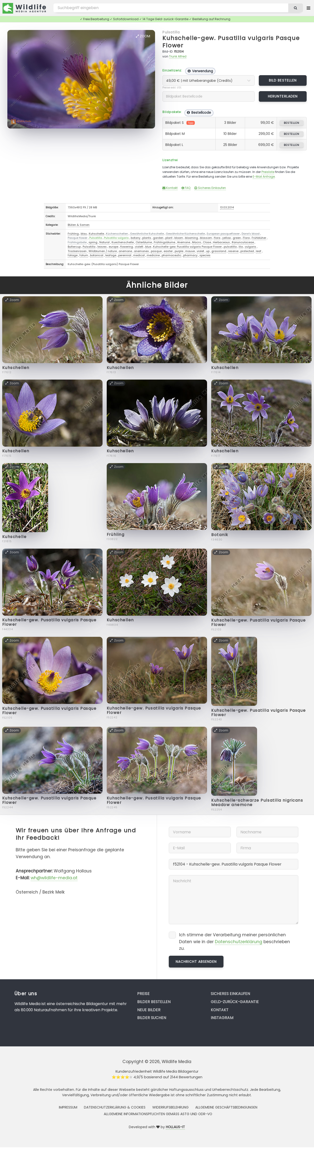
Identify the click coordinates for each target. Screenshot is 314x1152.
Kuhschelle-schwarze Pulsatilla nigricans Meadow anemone (257, 802)
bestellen (291, 123)
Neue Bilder (148, 1009)
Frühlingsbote (77, 242)
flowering (126, 247)
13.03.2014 (227, 207)
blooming (191, 238)
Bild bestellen (283, 80)
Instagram (222, 1017)
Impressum (68, 1107)
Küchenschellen (117, 234)
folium (83, 255)
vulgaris (250, 247)
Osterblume (144, 242)
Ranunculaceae (243, 242)
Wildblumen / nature (103, 251)
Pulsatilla (171, 32)
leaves (102, 247)
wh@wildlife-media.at (54, 878)
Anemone (183, 242)
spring (93, 242)
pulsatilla (230, 247)
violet (200, 251)
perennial (124, 255)
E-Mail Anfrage (264, 176)
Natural (104, 242)
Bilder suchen (151, 1017)
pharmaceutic (171, 255)
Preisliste (268, 172)
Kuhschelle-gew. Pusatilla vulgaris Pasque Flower (231, 41)
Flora (246, 238)
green (237, 238)
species (204, 255)
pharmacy (190, 255)
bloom (178, 238)
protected (247, 251)
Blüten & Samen (79, 225)
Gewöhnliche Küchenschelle (185, 234)
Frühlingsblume (164, 242)
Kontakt (170, 188)
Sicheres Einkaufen (210, 188)
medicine (153, 255)
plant (168, 238)
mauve (190, 251)
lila (241, 247)
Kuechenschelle (123, 242)
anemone (125, 251)
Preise (143, 993)
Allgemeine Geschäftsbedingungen (226, 1107)
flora (217, 238)
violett (139, 247)
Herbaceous (221, 242)
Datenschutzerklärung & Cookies (114, 1107)
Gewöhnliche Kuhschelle (147, 234)
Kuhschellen (15, 367)
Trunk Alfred (177, 56)
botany (135, 238)
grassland (218, 251)
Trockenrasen (77, 251)
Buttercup (74, 247)
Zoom (143, 36)
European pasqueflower (223, 234)
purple (179, 251)
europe (113, 247)
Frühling (73, 234)
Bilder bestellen (153, 1001)
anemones (141, 251)
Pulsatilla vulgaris (116, 238)
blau (84, 234)
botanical (96, 255)
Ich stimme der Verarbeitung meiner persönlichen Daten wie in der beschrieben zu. (234, 941)
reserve (233, 251)
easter (168, 251)
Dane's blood (251, 234)
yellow (226, 238)
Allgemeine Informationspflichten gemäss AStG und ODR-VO (158, 1113)
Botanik (219, 534)
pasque (156, 251)
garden (158, 238)
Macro (196, 242)
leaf (258, 251)
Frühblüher (259, 238)
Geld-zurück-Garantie (235, 1001)
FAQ (186, 188)
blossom (206, 238)
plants (146, 238)
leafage (110, 255)
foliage (73, 255)
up (207, 251)
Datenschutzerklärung (238, 942)
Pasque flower (77, 238)
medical (139, 255)
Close (207, 242)
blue (148, 247)
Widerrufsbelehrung (170, 1107)
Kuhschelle (96, 234)
